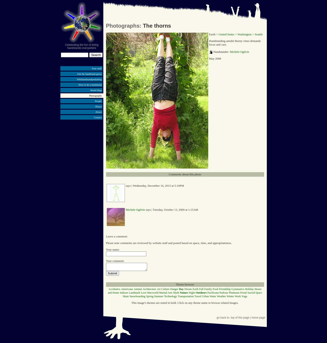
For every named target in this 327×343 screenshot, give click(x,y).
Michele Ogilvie (239, 51)
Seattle (259, 34)
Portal (243, 294)
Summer (159, 297)
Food (215, 290)
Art (159, 290)
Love (143, 294)
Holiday (249, 290)
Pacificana (213, 294)
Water (213, 297)
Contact (98, 117)
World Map (96, 90)
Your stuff (97, 68)
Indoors (124, 294)
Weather (221, 297)
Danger (174, 290)
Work (238, 297)
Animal (138, 290)
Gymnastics (237, 290)
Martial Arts (165, 294)
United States (226, 34)
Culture (165, 290)
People (98, 101)
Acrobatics (114, 290)
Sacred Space (255, 294)
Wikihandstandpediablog (89, 79)
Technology (170, 297)
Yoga (244, 297)
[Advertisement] (81, 156)
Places (98, 106)
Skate (126, 297)
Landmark (134, 294)
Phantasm (234, 294)
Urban (205, 297)
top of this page (240, 319)
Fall (201, 290)
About (98, 112)
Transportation (186, 297)
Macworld (152, 294)
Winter (230, 297)
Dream (188, 290)
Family (208, 290)
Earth (195, 290)
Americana (127, 290)
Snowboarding (137, 297)
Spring (150, 297)
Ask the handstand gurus (89, 73)
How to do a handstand (90, 84)
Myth (176, 294)
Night (192, 294)
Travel (197, 297)
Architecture (149, 290)
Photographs (95, 95)
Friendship (224, 290)
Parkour (224, 294)
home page (258, 319)
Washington (245, 34)
